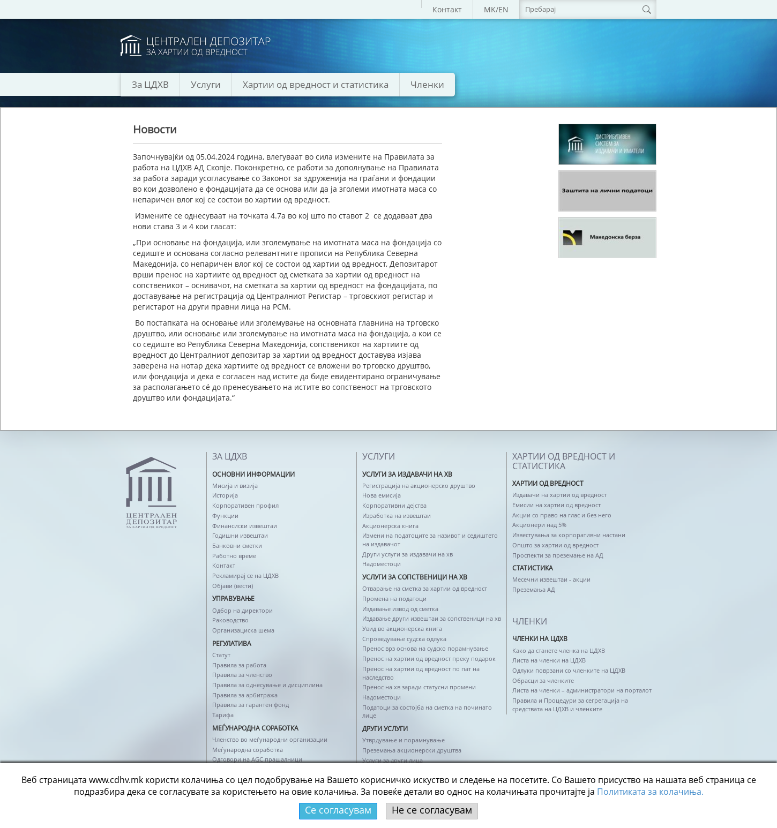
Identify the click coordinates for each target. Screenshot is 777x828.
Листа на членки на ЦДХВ (549, 660)
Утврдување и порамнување (403, 740)
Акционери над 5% (539, 525)
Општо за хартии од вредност (555, 545)
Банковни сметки (237, 545)
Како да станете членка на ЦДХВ (558, 650)
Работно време (234, 556)
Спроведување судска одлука (404, 639)
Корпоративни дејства (394, 505)
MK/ (491, 9)
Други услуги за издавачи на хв (407, 554)
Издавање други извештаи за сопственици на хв (431, 618)
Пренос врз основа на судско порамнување (425, 648)
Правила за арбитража (245, 695)
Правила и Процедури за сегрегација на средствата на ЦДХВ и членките (570, 704)
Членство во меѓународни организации (269, 739)
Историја (225, 495)
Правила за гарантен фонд (250, 705)
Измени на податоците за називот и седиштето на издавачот (430, 539)
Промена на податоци (394, 598)
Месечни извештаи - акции (551, 579)
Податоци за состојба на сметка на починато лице (427, 711)
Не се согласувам (432, 809)
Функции (225, 515)
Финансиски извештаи (244, 526)
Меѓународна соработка (247, 750)
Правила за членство (242, 675)
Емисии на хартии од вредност (556, 505)
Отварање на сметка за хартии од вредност (424, 588)
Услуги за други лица (392, 760)
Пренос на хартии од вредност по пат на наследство (421, 673)
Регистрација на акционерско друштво (418, 485)
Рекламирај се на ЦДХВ (245, 575)
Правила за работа (239, 665)
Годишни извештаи (240, 535)
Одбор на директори (242, 610)
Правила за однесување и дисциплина (267, 685)
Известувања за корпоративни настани (568, 535)
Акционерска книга (390, 526)
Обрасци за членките (543, 680)
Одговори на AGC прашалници (257, 759)
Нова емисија (381, 495)
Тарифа (223, 715)
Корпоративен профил (245, 505)
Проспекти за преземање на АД (557, 555)
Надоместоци (381, 564)
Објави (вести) (232, 586)
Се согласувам (338, 809)
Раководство (230, 620)
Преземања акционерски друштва (411, 750)
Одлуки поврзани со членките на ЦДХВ (568, 670)
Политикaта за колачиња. (650, 791)
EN (503, 9)
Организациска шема (243, 630)
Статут (221, 655)
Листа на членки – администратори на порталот (582, 690)
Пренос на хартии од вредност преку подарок (429, 658)
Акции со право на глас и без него (561, 515)
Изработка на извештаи (396, 515)
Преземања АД (533, 589)
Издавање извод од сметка (400, 609)
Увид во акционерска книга (402, 628)
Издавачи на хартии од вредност (559, 495)
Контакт (447, 9)
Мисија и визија (235, 485)
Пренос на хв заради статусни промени (419, 687)
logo (196, 46)
